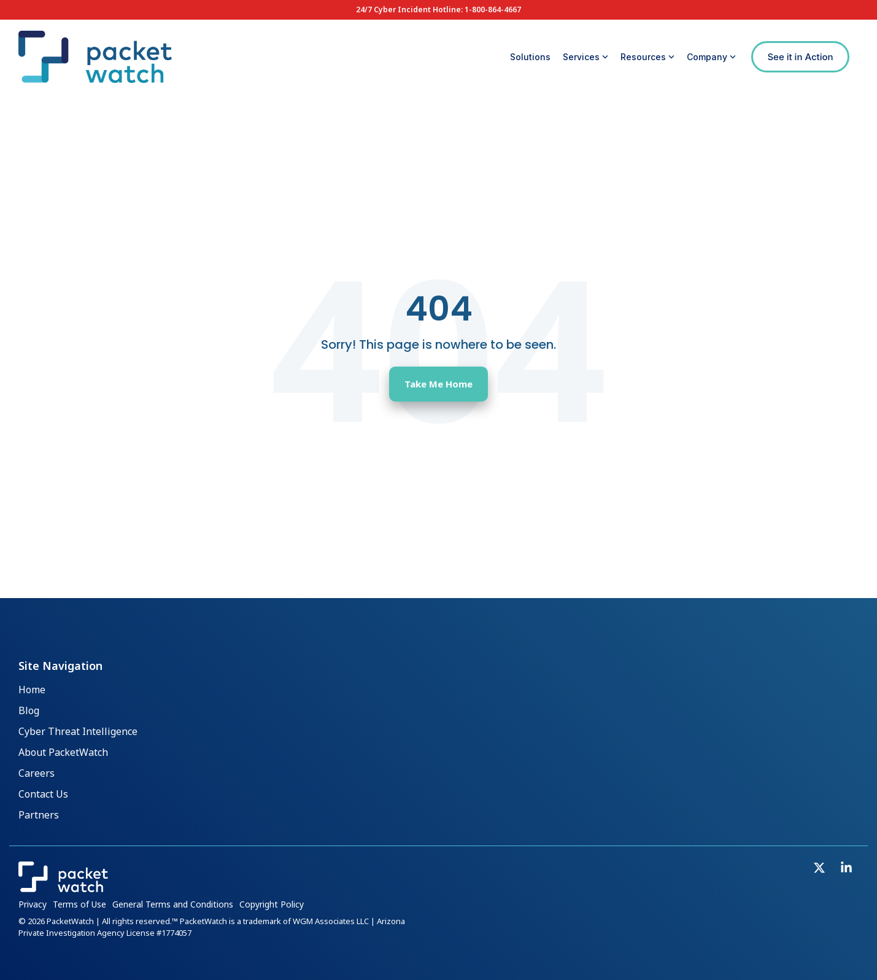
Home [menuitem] (31, 690)
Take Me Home (438, 384)
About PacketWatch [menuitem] (63, 753)
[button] (820, 868)
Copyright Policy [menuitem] (271, 904)
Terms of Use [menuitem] (79, 904)
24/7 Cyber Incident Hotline (408, 9)
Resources (647, 57)
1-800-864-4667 (493, 9)
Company (711, 57)
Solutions (530, 57)
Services (585, 57)
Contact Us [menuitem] (43, 794)
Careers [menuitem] (36, 774)
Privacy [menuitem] (32, 904)
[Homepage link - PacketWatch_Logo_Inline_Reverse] (63, 886)
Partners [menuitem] (38, 815)
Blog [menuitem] (28, 711)
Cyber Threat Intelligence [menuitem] (77, 732)
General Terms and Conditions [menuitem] (172, 904)
